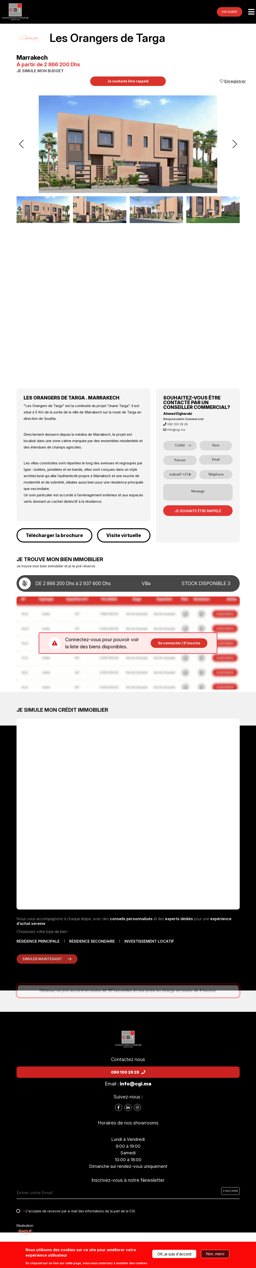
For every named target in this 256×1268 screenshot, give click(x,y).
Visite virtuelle (123, 535)
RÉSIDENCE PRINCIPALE (38, 941)
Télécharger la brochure (54, 535)
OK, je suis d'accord (174, 1254)
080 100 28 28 (175, 424)
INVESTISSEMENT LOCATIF (149, 941)
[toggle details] (128, 583)
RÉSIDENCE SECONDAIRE (92, 941)
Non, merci (215, 1254)
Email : (128, 1084)
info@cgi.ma (174, 429)
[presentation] (21, 144)
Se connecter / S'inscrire (179, 643)
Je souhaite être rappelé (128, 81)
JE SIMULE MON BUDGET (40, 70)
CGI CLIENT (230, 11)
